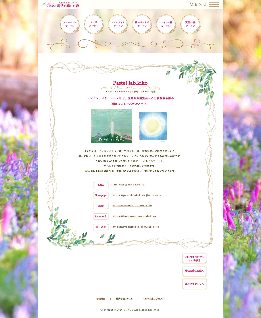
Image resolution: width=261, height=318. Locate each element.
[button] (130, 4)
